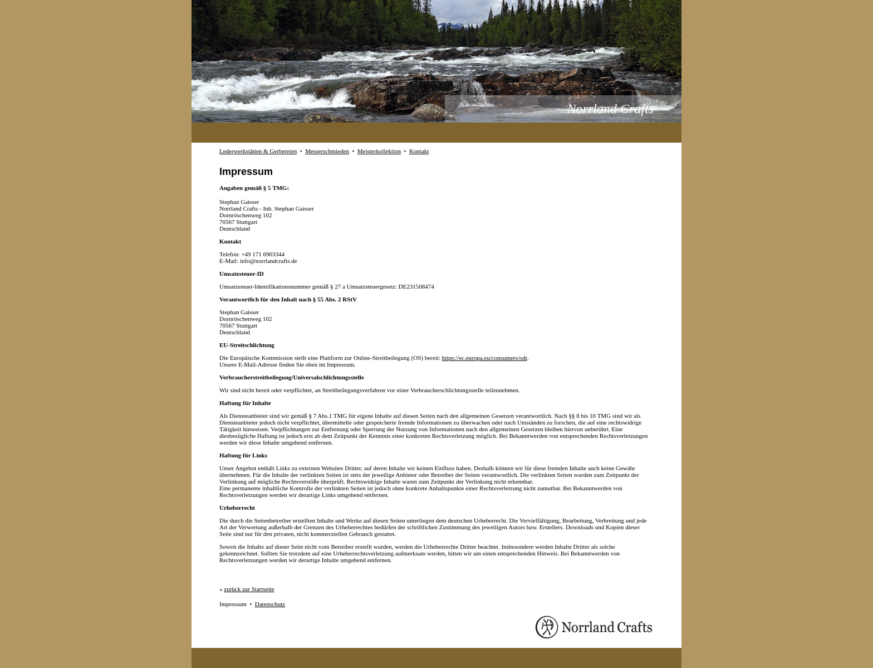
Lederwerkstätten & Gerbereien (258, 151)
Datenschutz (270, 604)
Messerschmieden (327, 151)
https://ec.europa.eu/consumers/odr (484, 357)
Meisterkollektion (379, 151)
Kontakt (419, 151)
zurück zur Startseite (249, 589)
